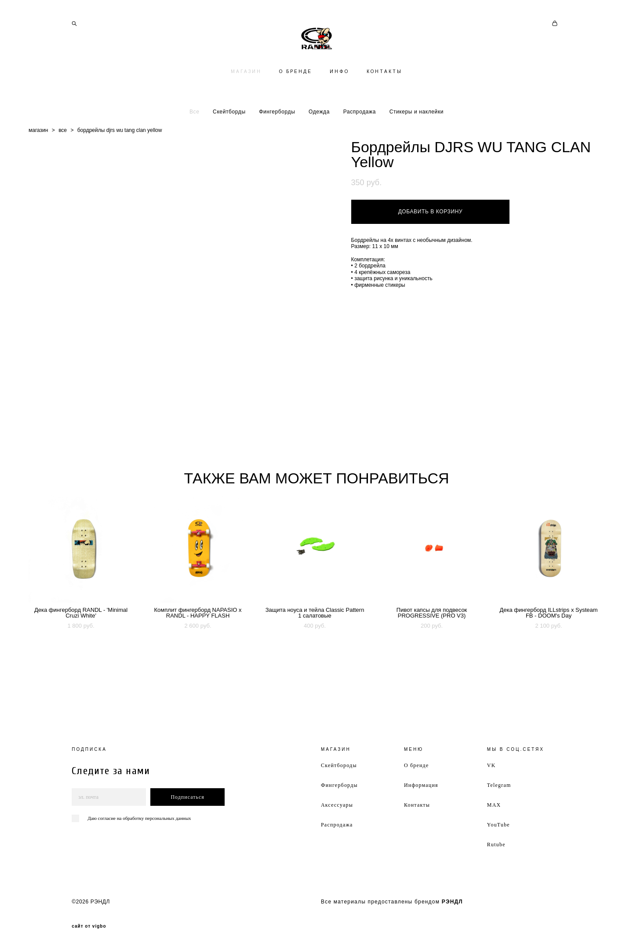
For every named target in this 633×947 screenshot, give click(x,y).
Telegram (499, 785)
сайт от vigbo (89, 926)
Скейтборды (229, 147)
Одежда (319, 147)
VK (491, 765)
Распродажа (359, 147)
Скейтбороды (339, 765)
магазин (38, 165)
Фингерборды (277, 147)
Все (194, 147)
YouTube (498, 825)
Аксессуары (337, 805)
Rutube (496, 844)
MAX (494, 805)
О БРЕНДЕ (295, 106)
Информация (421, 785)
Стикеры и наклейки (416, 147)
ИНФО (339, 106)
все (62, 165)
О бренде (416, 765)
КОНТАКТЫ (384, 106)
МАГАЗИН (246, 106)
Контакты (417, 805)
